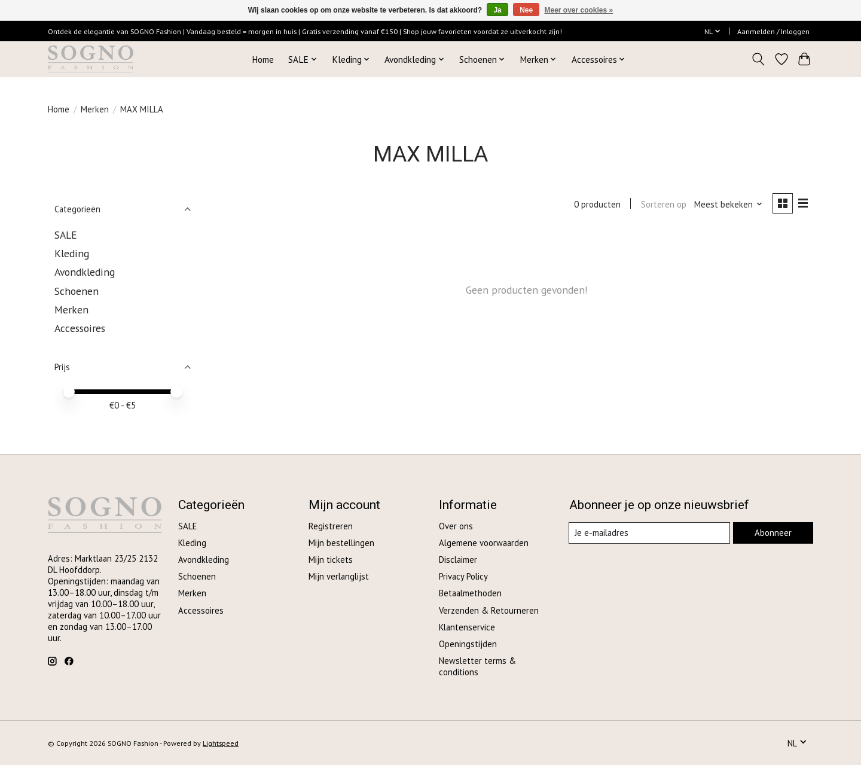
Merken (95, 109)
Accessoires (79, 328)
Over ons (456, 526)
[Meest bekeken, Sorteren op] (728, 204)
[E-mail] (649, 533)
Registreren (331, 526)
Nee (526, 10)
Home (263, 59)
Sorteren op (662, 204)
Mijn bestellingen (341, 542)
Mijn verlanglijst (339, 576)
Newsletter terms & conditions (477, 666)
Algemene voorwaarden (484, 542)
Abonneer (772, 532)
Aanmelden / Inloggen (773, 31)
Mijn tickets (331, 559)
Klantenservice (467, 627)
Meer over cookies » (579, 10)
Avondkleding (84, 272)
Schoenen (76, 291)
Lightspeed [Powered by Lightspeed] (221, 743)
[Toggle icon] (758, 59)
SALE (65, 235)
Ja (497, 10)
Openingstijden (468, 644)
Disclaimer (458, 559)
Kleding (71, 253)
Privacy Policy (463, 576)
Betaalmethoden (470, 593)
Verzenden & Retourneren (489, 610)
